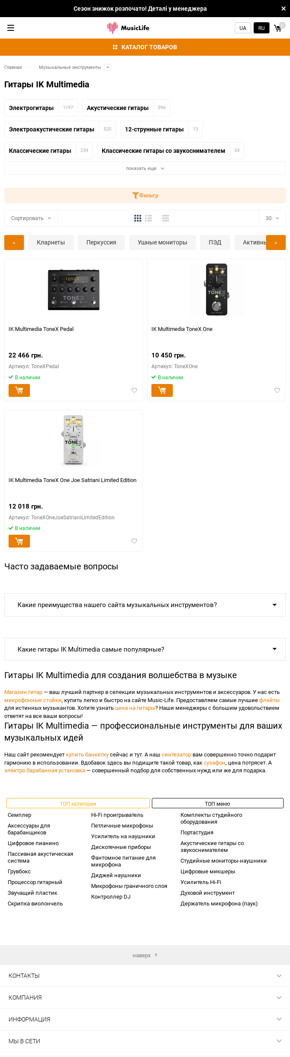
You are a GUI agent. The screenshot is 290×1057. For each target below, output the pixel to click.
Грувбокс (19, 871)
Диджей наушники (116, 875)
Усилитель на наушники (123, 836)
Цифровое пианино (33, 843)
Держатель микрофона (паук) (219, 903)
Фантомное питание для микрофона (123, 861)
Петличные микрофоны (122, 825)
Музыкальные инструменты (70, 67)
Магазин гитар (23, 692)
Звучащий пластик (32, 892)
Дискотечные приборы (121, 847)
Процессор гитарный (35, 882)
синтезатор (176, 754)
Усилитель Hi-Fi (201, 882)
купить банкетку (87, 754)
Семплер (19, 815)
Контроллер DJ (110, 896)
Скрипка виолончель (35, 903)
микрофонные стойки (33, 700)
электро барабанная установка (44, 770)
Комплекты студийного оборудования (211, 818)
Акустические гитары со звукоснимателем (212, 846)
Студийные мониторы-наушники (224, 860)
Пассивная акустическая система (40, 857)
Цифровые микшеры (208, 871)
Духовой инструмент (208, 892)
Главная (13, 67)
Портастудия (197, 832)
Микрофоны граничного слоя (129, 886)
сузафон (214, 762)
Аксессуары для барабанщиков (29, 829)
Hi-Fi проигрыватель (117, 815)
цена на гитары (135, 708)
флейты (269, 700)
